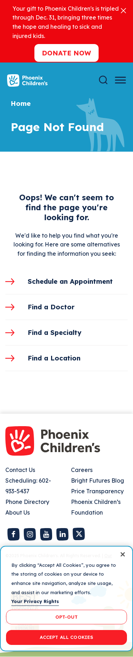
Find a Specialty (55, 332)
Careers (82, 469)
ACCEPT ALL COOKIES (66, 637)
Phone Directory (27, 501)
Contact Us (20, 469)
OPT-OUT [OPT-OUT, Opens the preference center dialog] (66, 617)
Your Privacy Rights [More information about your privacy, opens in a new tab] (35, 601)
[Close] (123, 10)
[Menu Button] (120, 80)
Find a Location (54, 358)
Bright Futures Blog (97, 480)
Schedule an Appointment (70, 281)
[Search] (103, 80)
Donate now (66, 53)
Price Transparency (97, 491)
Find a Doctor (51, 307)
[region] (66, 598)
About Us (17, 512)
